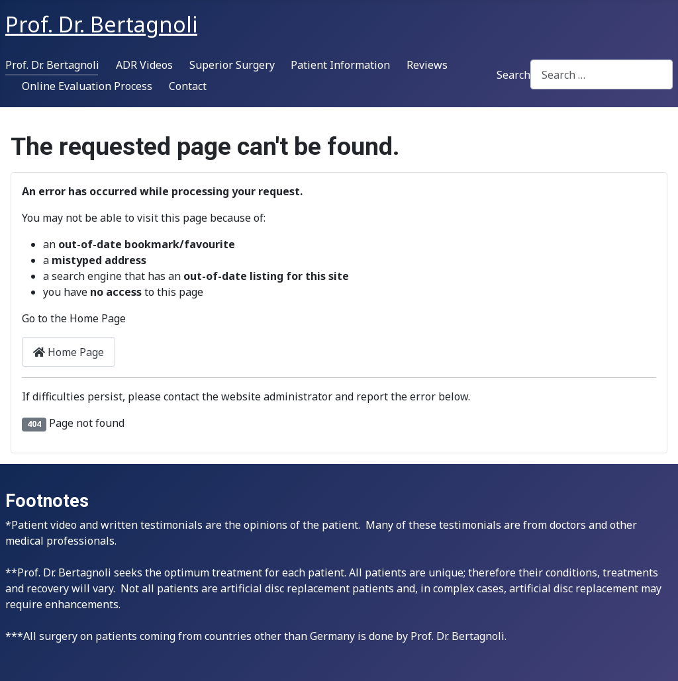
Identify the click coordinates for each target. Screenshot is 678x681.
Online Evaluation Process (87, 86)
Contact (188, 86)
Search (513, 75)
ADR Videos (144, 65)
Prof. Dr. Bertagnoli (52, 65)
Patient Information (340, 65)
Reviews (427, 65)
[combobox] (601, 74)
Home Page (68, 352)
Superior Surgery (232, 65)
